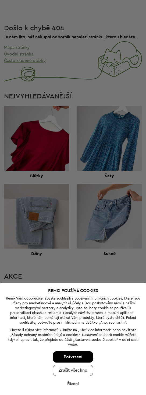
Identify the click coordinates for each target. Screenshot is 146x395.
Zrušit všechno (73, 354)
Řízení (73, 367)
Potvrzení (73, 340)
